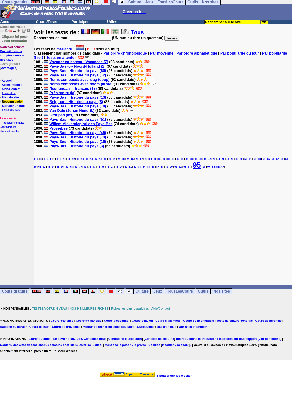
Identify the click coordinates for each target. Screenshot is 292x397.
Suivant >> (218, 167)
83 (139, 167)
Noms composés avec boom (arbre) (80, 84)
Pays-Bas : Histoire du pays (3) (76, 146)
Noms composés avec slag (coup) (79, 80)
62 (44, 167)
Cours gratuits (14, 291)
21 (114, 159)
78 (116, 167)
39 (196, 159)
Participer (80, 22)
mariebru (64, 49)
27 (141, 159)
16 (91, 159)
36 (182, 159)
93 (184, 167)
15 (87, 159)
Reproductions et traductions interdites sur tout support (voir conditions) (228, 339)
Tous (137, 32)
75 (103, 167)
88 (162, 167)
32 (164, 159)
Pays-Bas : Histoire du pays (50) (77, 71)
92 (180, 167)
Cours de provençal (66, 326)
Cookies (154, 345)
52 (255, 159)
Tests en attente (60, 57)
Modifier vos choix (175, 345)
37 (187, 159)
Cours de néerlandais (198, 320)
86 (153, 167)
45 (223, 159)
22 (118, 159)
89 (166, 167)
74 (98, 167)
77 (112, 167)
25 (132, 159)
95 (197, 165)
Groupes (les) (61, 115)
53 (259, 159)
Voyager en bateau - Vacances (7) (78, 62)
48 (236, 159)
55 (268, 159)
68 (71, 167)
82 (135, 167)
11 (69, 159)
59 (286, 159)
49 (241, 159)
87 (157, 167)
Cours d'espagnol (116, 320)
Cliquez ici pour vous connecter (15, 38)
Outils (203, 291)
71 (85, 167)
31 (159, 159)
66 (62, 167)
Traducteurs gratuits (12, 122)
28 (146, 159)
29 (150, 159)
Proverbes (58, 128)
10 (64, 159)
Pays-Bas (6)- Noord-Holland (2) (77, 66)
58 (282, 159)
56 (273, 159)
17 (96, 159)
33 (168, 159)
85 (148, 167)
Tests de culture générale (235, 320)
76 (107, 167)
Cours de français (89, 320)
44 (218, 159)
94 (189, 167)
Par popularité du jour (239, 53)
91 (175, 167)
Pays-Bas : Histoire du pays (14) (77, 137)
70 (80, 167)
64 (53, 167)
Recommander (12, 101)
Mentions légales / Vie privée (125, 345)
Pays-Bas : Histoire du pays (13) (77, 97)
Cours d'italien (142, 320)
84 (144, 167)
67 (67, 167)
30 (155, 159)
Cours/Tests (46, 22)
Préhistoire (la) (62, 93)
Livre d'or (9, 93)
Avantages (8, 68)
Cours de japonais (268, 320)
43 (214, 159)
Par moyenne (161, 53)
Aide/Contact (11, 89)
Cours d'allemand (168, 320)
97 (208, 167)
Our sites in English (193, 326)
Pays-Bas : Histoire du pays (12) (77, 75)
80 (126, 167)
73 (94, 167)
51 (250, 159)
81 (130, 167)
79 (121, 167)
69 (76, 167)
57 (277, 159)
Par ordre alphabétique (197, 53)
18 (100, 159)
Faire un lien (11, 110)
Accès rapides (12, 84)
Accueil (7, 22)
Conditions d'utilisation (125, 339)
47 (232, 159)
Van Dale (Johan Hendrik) (71, 111)
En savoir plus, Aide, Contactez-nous (79, 339)
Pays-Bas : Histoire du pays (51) (77, 119)
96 (204, 167)
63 (49, 167)
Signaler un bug (13, 105)
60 (35, 167)
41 (205, 159)
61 (39, 167)
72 (89, 167)
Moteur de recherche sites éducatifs (109, 326)
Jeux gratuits (8, 127)
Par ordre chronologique (125, 53)
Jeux (157, 291)
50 (245, 159)
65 (58, 167)
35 (178, 159)
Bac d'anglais (166, 326)
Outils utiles (145, 326)
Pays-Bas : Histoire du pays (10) (77, 106)
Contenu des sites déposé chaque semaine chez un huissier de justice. (51, 345)
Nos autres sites (10, 131)
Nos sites (221, 291)
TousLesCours (180, 291)
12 (73, 159)
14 (82, 159)
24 (127, 159)
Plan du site (10, 97)
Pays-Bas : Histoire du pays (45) (77, 133)
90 (171, 167)
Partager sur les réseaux (174, 375)
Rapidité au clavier (13, 326)
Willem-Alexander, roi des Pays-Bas (80, 124)
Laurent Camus (39, 339)
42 (209, 159)
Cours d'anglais (62, 320)
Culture (142, 291)
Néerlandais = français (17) (73, 88)
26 (137, 159)
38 (191, 159)
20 (109, 159)
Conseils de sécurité (159, 339)
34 (173, 159)
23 (123, 159)
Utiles (112, 22)
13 (78, 159)
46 (227, 159)
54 (264, 159)
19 (105, 159)
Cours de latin (39, 326)
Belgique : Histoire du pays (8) (76, 102)
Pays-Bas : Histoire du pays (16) (77, 142)
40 (200, 159)
